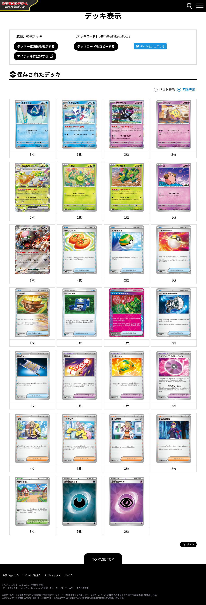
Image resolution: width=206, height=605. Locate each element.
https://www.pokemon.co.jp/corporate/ (88, 597)
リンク (67, 575)
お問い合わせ (10, 575)
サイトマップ (51, 575)
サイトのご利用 (30, 575)
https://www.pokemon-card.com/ (33, 597)
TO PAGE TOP (103, 559)
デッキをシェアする (152, 46)
